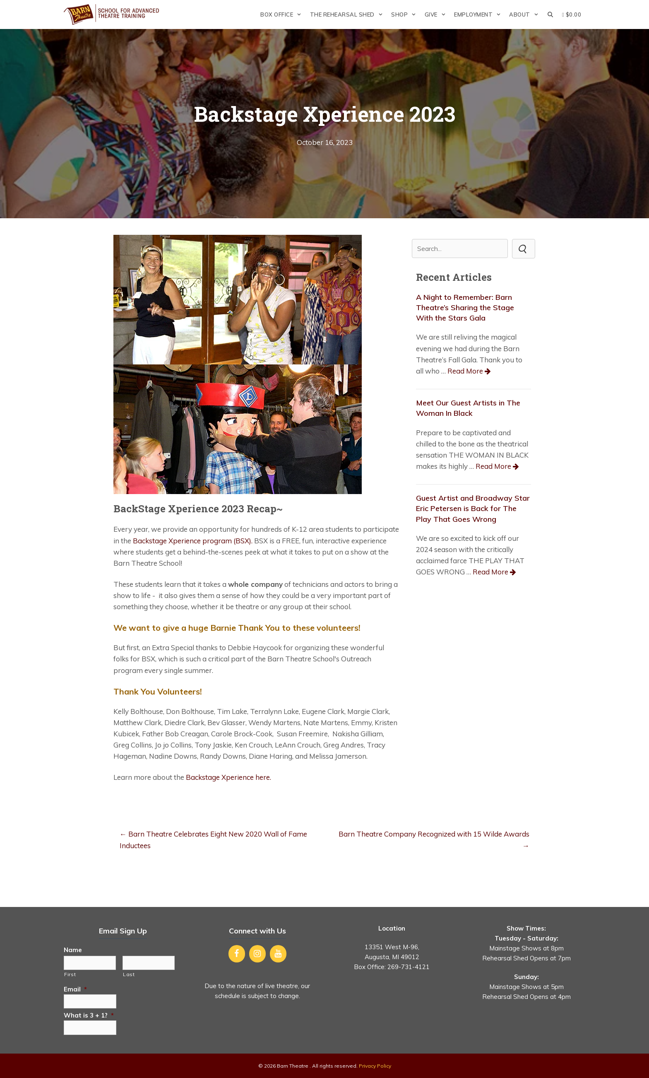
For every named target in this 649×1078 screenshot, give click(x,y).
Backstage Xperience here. (228, 777)
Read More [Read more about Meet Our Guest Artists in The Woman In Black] (493, 466)
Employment (479, 14)
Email (75, 989)
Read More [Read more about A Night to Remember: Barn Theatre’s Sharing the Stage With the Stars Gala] (465, 371)
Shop (405, 14)
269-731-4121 (408, 967)
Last (129, 974)
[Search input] (460, 248)
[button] (523, 248)
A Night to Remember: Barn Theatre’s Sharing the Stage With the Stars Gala (465, 307)
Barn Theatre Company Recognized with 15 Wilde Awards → (434, 839)
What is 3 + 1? (89, 1015)
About (526, 14)
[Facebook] (236, 953)
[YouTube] (278, 953)
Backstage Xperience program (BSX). (192, 540)
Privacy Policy (375, 1066)
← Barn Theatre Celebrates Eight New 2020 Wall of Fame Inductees (213, 839)
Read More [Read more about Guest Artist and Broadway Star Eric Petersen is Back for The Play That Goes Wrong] (490, 571)
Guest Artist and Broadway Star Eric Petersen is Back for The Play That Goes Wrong (473, 508)
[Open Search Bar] (550, 14)
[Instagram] (257, 953)
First (70, 974)
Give (437, 14)
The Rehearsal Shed (348, 14)
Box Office (282, 14)
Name (73, 950)
